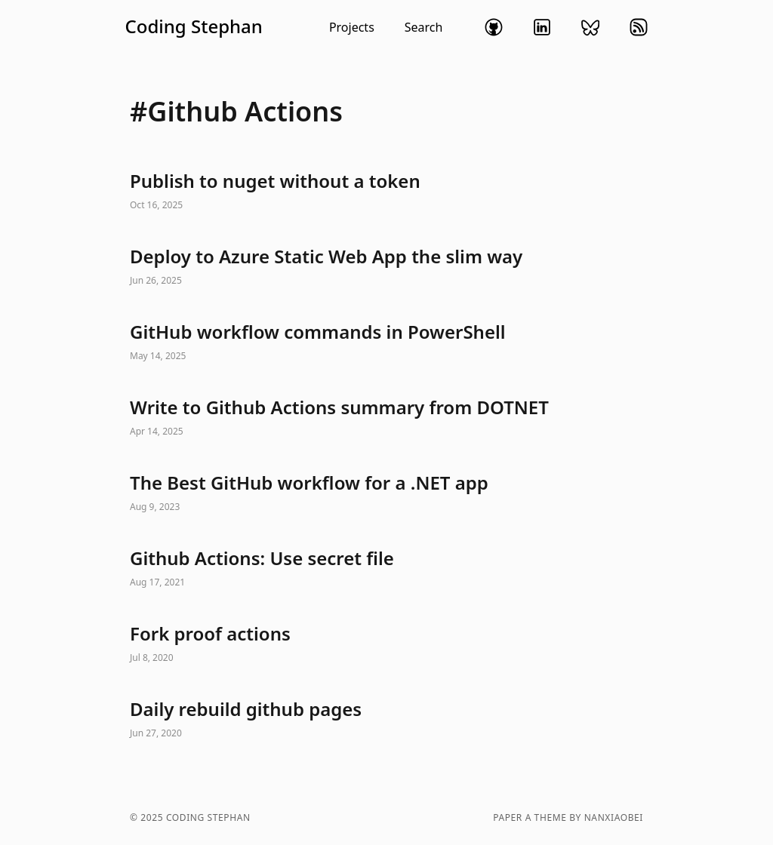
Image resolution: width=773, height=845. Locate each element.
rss (639, 27)
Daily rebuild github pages (386, 719)
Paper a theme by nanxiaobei (568, 818)
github (494, 27)
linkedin (542, 27)
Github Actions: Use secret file (386, 569)
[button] (284, 27)
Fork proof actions (386, 644)
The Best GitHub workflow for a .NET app (386, 493)
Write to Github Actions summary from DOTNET (386, 418)
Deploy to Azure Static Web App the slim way (386, 267)
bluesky (590, 27)
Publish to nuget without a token (386, 191)
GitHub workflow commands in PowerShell (386, 342)
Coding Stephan (194, 26)
